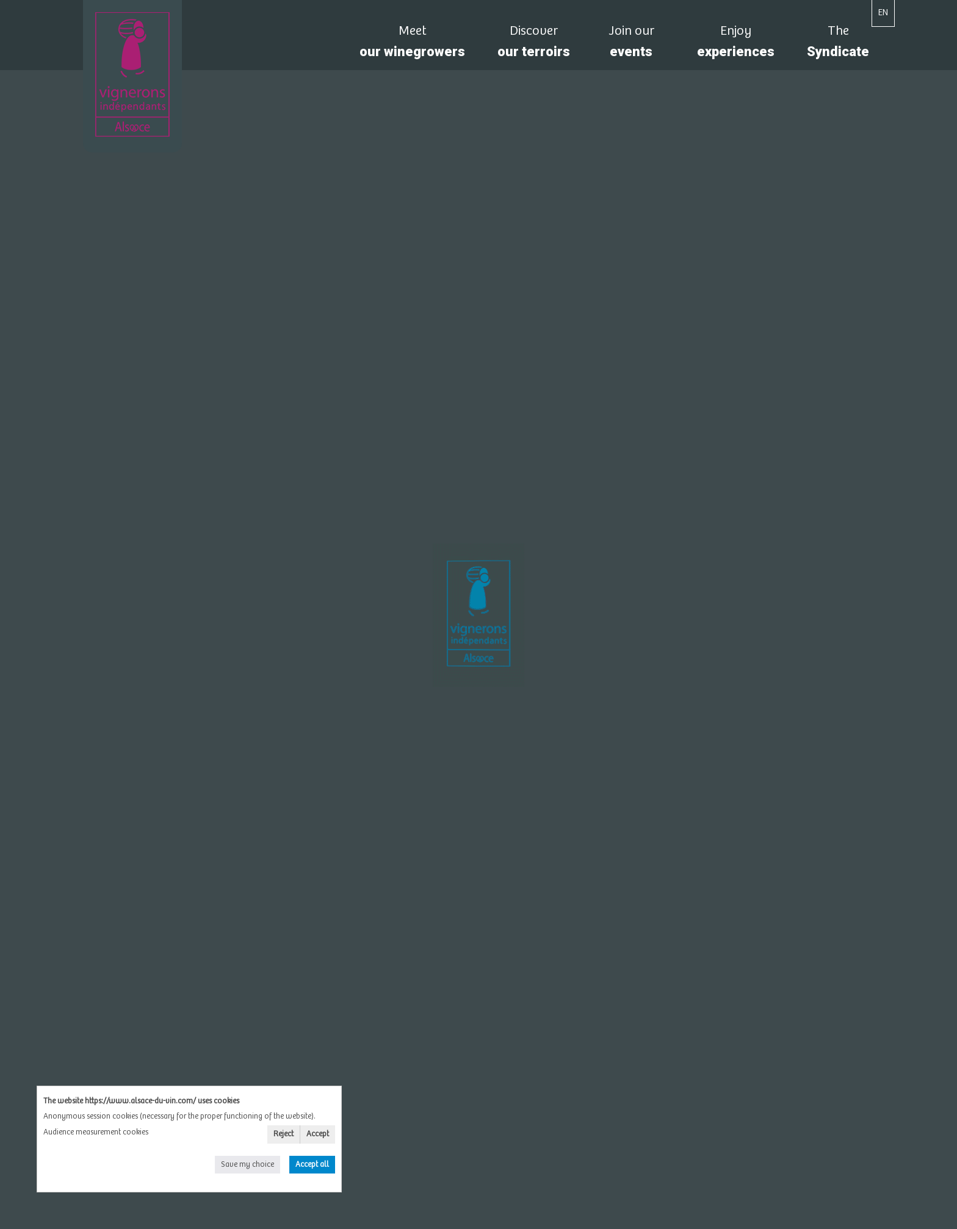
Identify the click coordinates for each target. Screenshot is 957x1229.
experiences (735, 44)
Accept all (312, 1164)
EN (883, 12)
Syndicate (838, 44)
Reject (283, 1134)
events (631, 44)
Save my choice (247, 1164)
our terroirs (534, 44)
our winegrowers (412, 44)
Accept (317, 1134)
